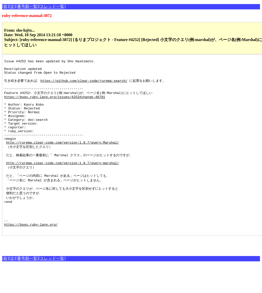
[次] (12, 6)
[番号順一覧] (27, 6)
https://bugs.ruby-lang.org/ (31, 251)
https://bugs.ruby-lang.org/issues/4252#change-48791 (54, 103)
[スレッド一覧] (52, 6)
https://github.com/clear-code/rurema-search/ (83, 84)
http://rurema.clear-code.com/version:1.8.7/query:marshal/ (62, 181)
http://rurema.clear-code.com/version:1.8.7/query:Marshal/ (62, 158)
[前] (5, 6)
